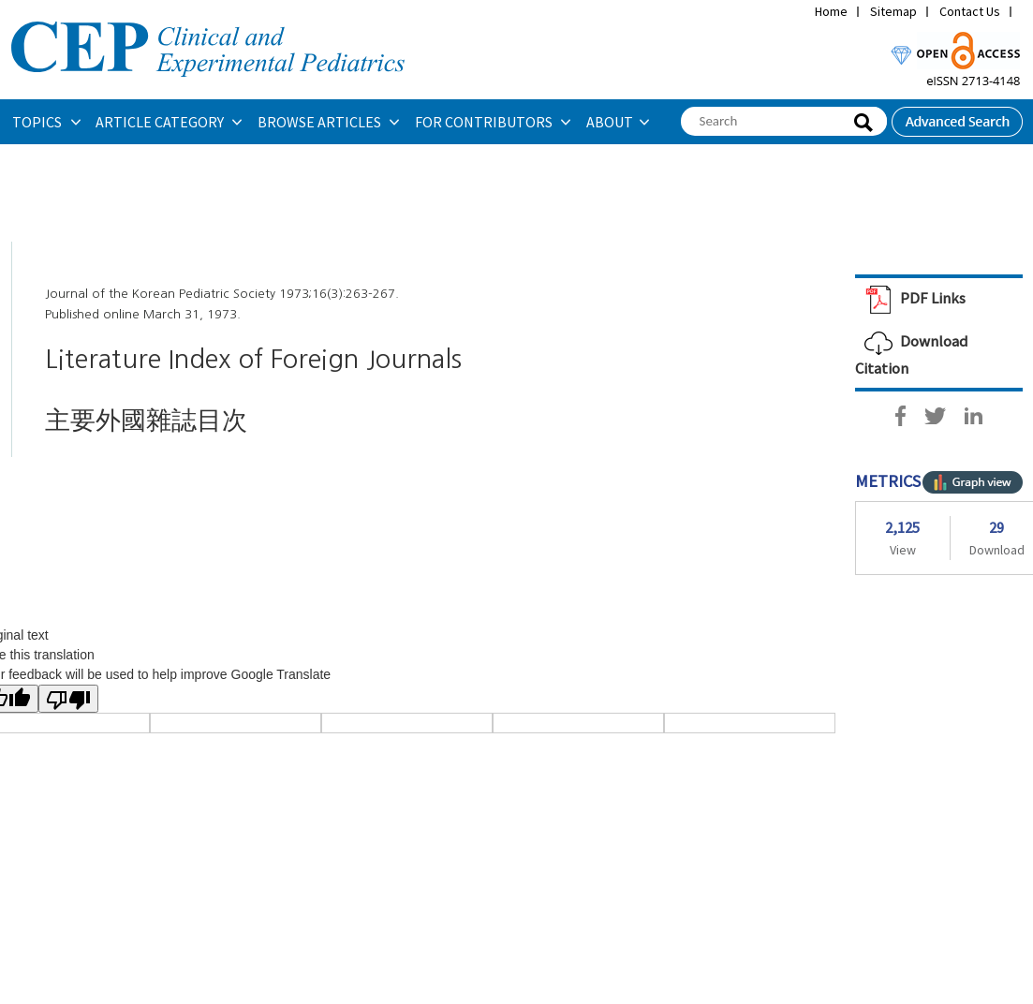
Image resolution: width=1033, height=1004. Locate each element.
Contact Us (969, 11)
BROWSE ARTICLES (321, 121)
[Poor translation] (68, 699)
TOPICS (38, 121)
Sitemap (893, 11)
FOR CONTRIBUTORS (485, 121)
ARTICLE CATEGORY (161, 121)
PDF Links (910, 298)
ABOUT (609, 121)
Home (831, 11)
